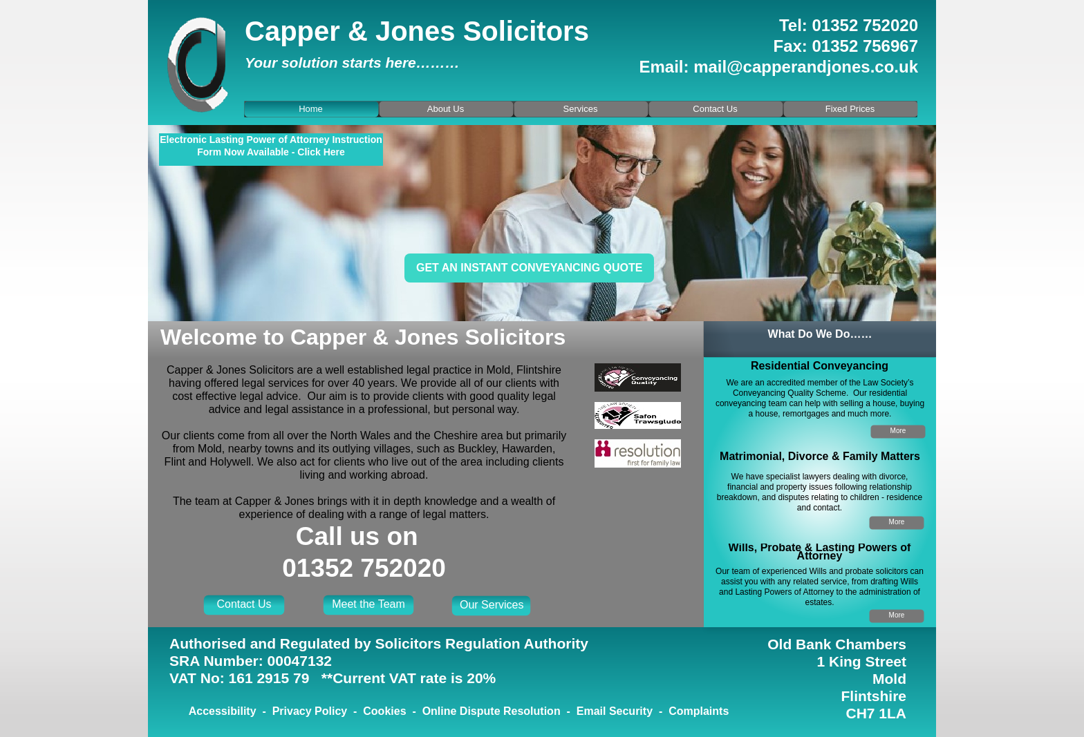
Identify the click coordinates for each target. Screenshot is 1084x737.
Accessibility (222, 711)
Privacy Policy (310, 711)
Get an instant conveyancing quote (529, 268)
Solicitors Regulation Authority (481, 643)
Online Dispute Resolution (491, 711)
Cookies (384, 711)
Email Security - (623, 711)
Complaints (699, 711)
